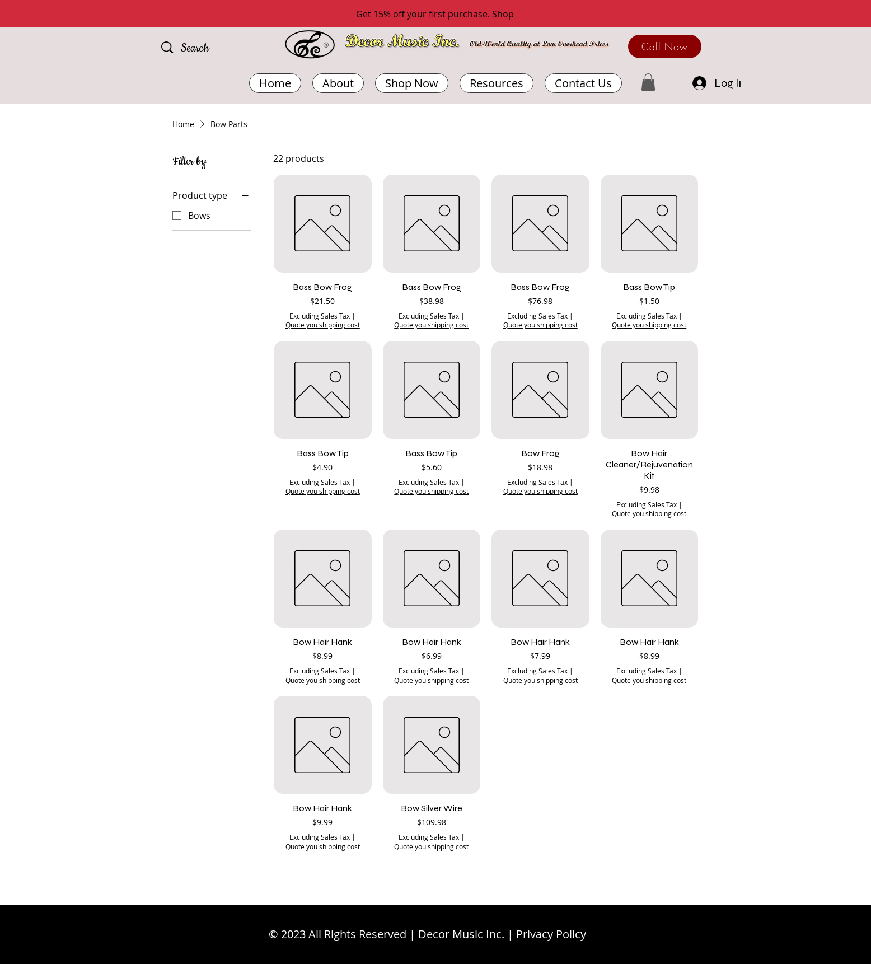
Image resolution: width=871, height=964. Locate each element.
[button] (496, 83)
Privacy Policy (551, 934)
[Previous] (59, 14)
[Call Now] (664, 46)
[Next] (812, 14)
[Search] (211, 49)
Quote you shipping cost (322, 324)
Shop (503, 14)
